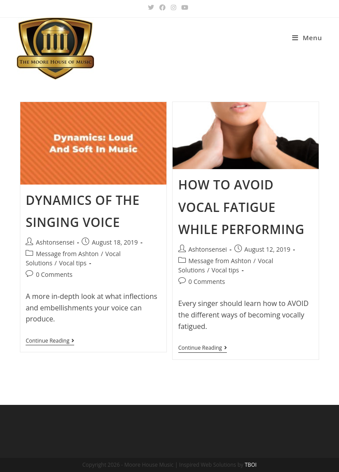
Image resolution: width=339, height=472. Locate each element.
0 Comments (54, 274)
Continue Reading (50, 341)
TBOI (250, 464)
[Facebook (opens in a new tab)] (162, 7)
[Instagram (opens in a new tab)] (173, 7)
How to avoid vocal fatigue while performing (241, 207)
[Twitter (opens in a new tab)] (152, 7)
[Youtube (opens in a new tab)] (185, 7)
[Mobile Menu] (307, 38)
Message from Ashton (67, 253)
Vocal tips (73, 263)
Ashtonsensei (55, 242)
